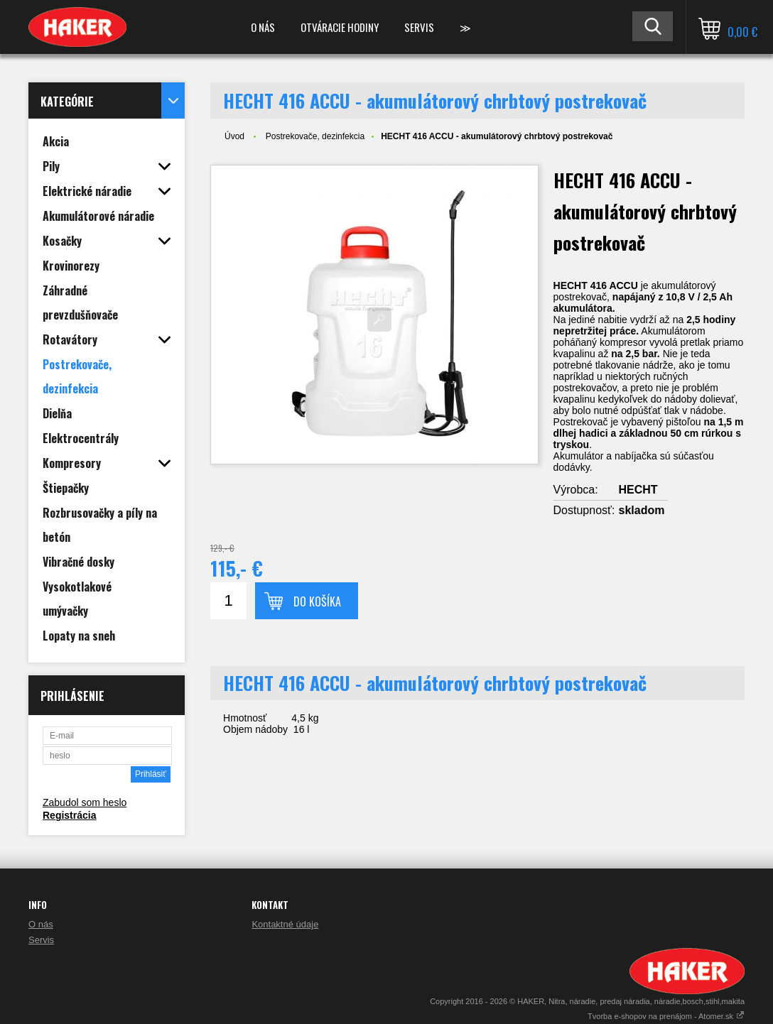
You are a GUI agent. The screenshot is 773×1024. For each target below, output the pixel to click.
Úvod (234, 136)
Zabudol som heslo (84, 802)
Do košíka (317, 601)
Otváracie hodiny (340, 27)
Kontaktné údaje (285, 924)
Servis (419, 27)
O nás (263, 27)
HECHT (638, 490)
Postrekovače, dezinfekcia (315, 136)
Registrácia (69, 815)
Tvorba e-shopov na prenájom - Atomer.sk (666, 1016)
